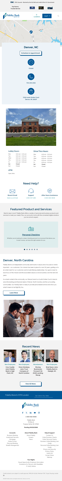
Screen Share (49, 455)
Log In (47, 16)
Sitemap (49, 457)
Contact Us (49, 435)
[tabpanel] (31, 235)
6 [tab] (37, 250)
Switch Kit (50, 453)
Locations (37, 17)
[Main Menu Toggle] (55, 16)
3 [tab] (30, 250)
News (31, 439)
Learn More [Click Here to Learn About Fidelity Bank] (14, 293)
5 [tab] (35, 250)
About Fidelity (31, 435)
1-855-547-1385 (31, 195)
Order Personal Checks (50, 439)
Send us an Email (12, 195)
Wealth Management (12, 445)
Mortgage (12, 439)
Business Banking (12, 435)
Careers (31, 437)
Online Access (12, 441)
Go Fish (28, 478)
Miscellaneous (38, 364)
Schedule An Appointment (30, 53)
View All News (30, 384)
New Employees (10, 364)
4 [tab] (32, 250)
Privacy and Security (49, 449)
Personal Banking (12, 443)
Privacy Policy (49, 451)
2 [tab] (27, 250)
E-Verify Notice (31, 466)
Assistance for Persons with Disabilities (31, 464)
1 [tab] (25, 250)
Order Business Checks (49, 437)
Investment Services (12, 437)
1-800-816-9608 (49, 195)
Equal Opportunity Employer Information (31, 462)
